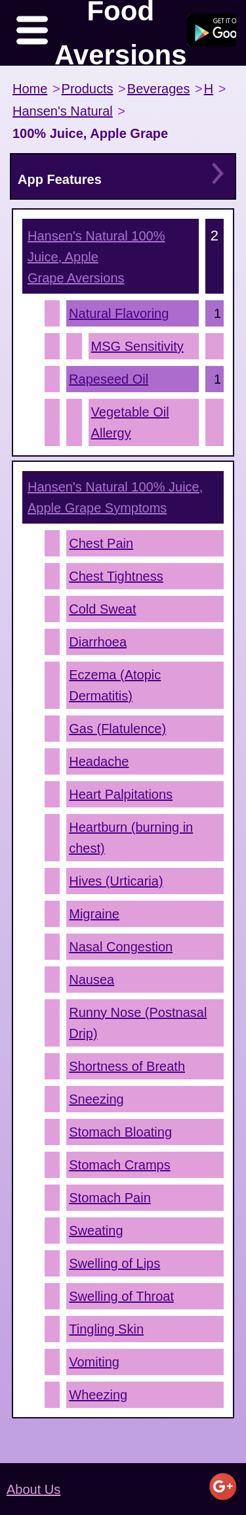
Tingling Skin (106, 1329)
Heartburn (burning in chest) (131, 837)
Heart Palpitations (121, 794)
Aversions (96, 257)
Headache (99, 761)
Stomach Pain (110, 1197)
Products (87, 88)
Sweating (96, 1230)
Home (29, 88)
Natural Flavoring (119, 313)
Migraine (94, 914)
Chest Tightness (116, 576)
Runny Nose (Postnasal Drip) (138, 1023)
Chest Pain (101, 543)
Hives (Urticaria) (116, 881)
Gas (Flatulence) (117, 728)
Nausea (91, 979)
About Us (33, 1489)
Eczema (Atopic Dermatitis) (115, 685)
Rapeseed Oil (108, 379)
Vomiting (94, 1362)
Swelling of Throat (121, 1296)
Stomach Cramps (120, 1165)
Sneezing (96, 1099)
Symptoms (115, 497)
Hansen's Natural (62, 111)
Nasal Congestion (121, 946)
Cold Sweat (102, 609)
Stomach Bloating (120, 1132)
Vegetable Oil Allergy (130, 422)
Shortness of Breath (127, 1066)
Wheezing (98, 1395)
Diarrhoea (98, 642)
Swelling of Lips (114, 1263)
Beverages (158, 88)
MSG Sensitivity (137, 346)
